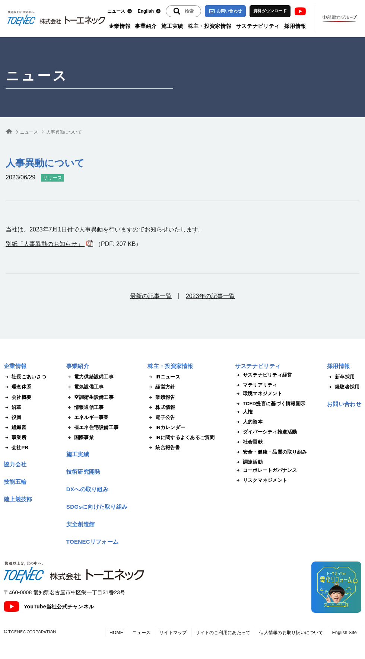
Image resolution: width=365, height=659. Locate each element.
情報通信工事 (85, 407)
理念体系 (17, 387)
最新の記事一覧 (151, 296)
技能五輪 (15, 482)
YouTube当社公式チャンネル (49, 606)
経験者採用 (343, 387)
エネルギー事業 (87, 417)
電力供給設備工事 (90, 377)
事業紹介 (146, 26)
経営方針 (161, 387)
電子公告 (161, 417)
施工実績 (172, 26)
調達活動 (249, 462)
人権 (244, 412)
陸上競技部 (18, 499)
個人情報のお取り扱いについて (291, 632)
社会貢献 (249, 442)
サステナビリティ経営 (263, 375)
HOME (116, 632)
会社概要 (17, 397)
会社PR (16, 448)
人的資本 (249, 422)
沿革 (13, 407)
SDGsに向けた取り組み (96, 506)
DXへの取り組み (87, 489)
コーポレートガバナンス (266, 470)
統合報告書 (163, 448)
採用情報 (295, 26)
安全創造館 (80, 524)
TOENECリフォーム (92, 541)
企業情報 (120, 26)
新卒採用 (341, 377)
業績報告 (161, 397)
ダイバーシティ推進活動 (266, 432)
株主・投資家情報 (210, 26)
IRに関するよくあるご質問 (181, 438)
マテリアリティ (256, 385)
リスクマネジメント (261, 480)
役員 (13, 417)
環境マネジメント (258, 394)
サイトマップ (173, 632)
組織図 (15, 428)
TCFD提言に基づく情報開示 (270, 404)
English (149, 11)
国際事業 (80, 438)
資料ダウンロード (270, 11)
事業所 (15, 438)
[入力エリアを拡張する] (183, 11)
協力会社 (15, 464)
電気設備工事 (85, 387)
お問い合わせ (225, 11)
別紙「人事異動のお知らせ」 (45, 244)
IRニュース (163, 377)
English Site (344, 632)
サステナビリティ (258, 26)
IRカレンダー (166, 428)
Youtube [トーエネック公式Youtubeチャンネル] (300, 11)
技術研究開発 (83, 471)
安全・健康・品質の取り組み (271, 452)
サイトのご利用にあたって (223, 632)
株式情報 (161, 407)
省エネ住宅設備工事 (92, 428)
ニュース (119, 11)
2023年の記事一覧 (210, 296)
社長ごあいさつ (25, 377)
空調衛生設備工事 (90, 397)
